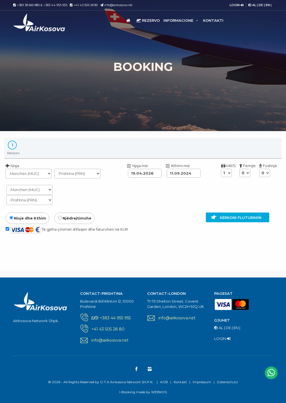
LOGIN (237, 5)
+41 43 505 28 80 (85, 5)
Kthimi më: (177, 165)
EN (268, 5)
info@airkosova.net (116, 5)
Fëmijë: (247, 165)
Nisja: (13, 165)
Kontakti (213, 20)
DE (261, 5)
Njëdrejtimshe (74, 218)
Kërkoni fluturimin (237, 217)
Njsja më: (138, 165)
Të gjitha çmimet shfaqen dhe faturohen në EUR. (67, 229)
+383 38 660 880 (28, 5)
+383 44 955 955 (55, 5)
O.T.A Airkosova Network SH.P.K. (45, 22)
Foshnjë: (268, 165)
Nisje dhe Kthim (27, 218)
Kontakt (180, 382)
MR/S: (229, 165)
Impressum (202, 382)
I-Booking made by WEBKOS (143, 392)
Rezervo (148, 20)
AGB (164, 382)
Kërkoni (13, 148)
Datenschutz (227, 382)
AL (254, 5)
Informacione (181, 20)
